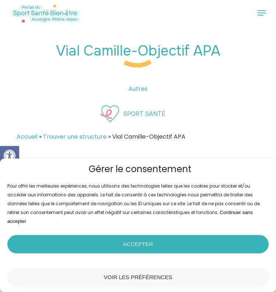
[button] (9, 155)
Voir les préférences (138, 277)
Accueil (27, 136)
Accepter (138, 244)
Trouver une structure (75, 136)
